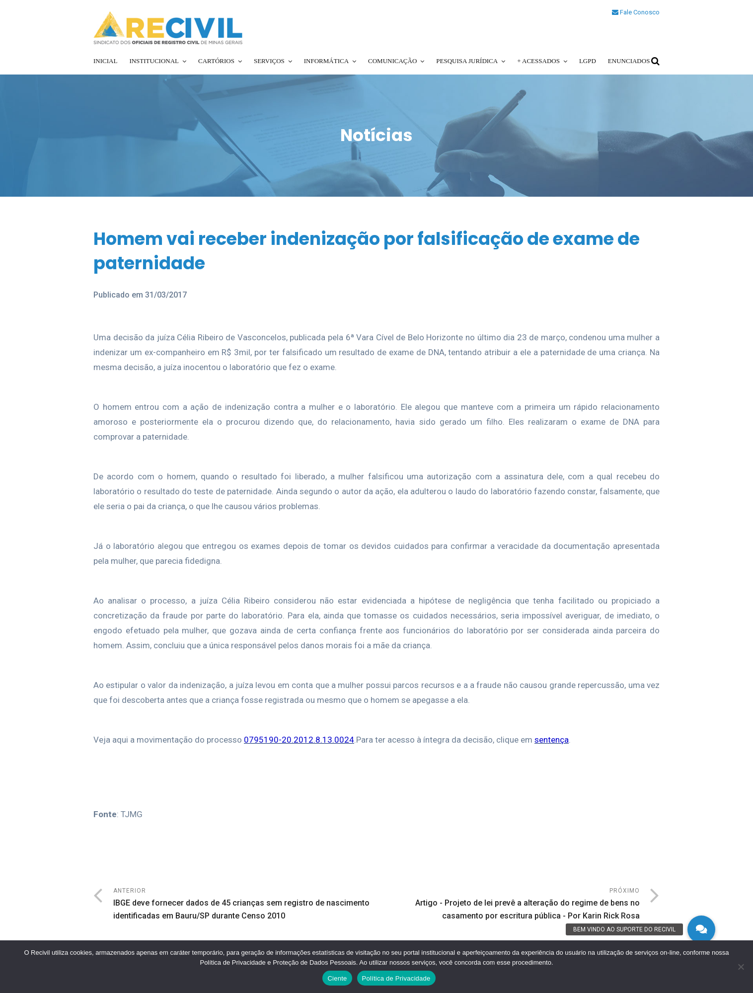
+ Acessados (538, 61)
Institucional (154, 61)
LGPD (587, 61)
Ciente (337, 978)
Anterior (244, 904)
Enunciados (629, 61)
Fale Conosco (636, 12)
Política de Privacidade (396, 978)
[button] (701, 929)
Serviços (269, 61)
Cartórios (216, 61)
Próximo (508, 904)
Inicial (105, 61)
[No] (741, 967)
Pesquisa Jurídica (467, 61)
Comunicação (392, 61)
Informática (326, 61)
